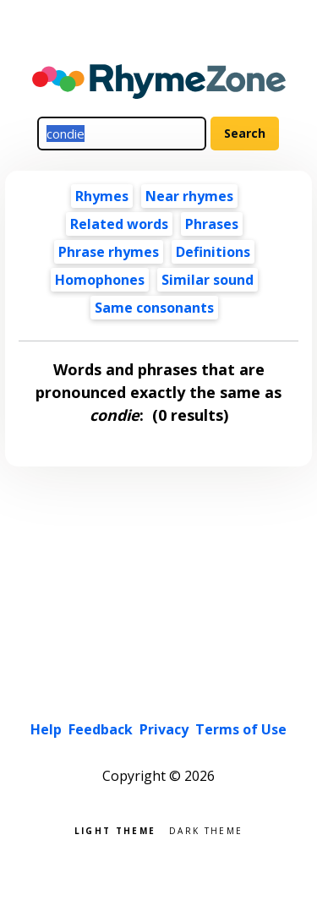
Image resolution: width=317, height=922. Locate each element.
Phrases (211, 224)
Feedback (100, 729)
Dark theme (206, 829)
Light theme (115, 829)
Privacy (164, 729)
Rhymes (101, 196)
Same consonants (154, 307)
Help (46, 729)
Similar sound (207, 279)
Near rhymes (189, 196)
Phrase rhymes (108, 252)
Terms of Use (241, 729)
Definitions (213, 252)
